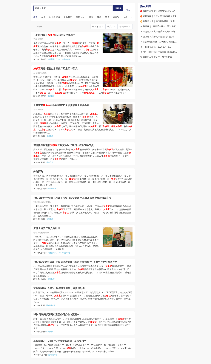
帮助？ (129, 9)
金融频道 (50, 219)
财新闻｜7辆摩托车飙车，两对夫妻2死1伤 (162, 26)
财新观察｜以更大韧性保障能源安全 (160, 16)
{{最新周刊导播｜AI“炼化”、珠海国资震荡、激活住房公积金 (171, 41)
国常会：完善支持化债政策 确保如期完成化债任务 (166, 36)
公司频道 (51, 96)
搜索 (118, 8)
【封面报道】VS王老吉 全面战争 (54, 34)
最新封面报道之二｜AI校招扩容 (157, 57)
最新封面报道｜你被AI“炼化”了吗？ (159, 10)
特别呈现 (50, 162)
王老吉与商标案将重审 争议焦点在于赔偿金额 (61, 105)
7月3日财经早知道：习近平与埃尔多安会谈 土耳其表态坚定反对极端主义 (72, 197)
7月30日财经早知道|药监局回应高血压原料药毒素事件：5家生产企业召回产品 (75, 262)
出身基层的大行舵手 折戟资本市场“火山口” (163, 31)
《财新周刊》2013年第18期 (58, 252)
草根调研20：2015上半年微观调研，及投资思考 (59, 288)
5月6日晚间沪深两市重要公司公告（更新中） (57, 314)
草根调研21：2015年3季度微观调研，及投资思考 (59, 340)
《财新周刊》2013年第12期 (58, 59)
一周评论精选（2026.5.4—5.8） (158, 46)
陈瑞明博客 (50, 305)
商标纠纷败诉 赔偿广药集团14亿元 (55, 68)
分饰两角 (38, 171)
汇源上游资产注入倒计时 (46, 228)
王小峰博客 (51, 188)
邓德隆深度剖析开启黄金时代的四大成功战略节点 (63, 145)
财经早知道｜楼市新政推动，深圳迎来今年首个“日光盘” (169, 21)
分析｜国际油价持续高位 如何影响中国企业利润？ (166, 51)
